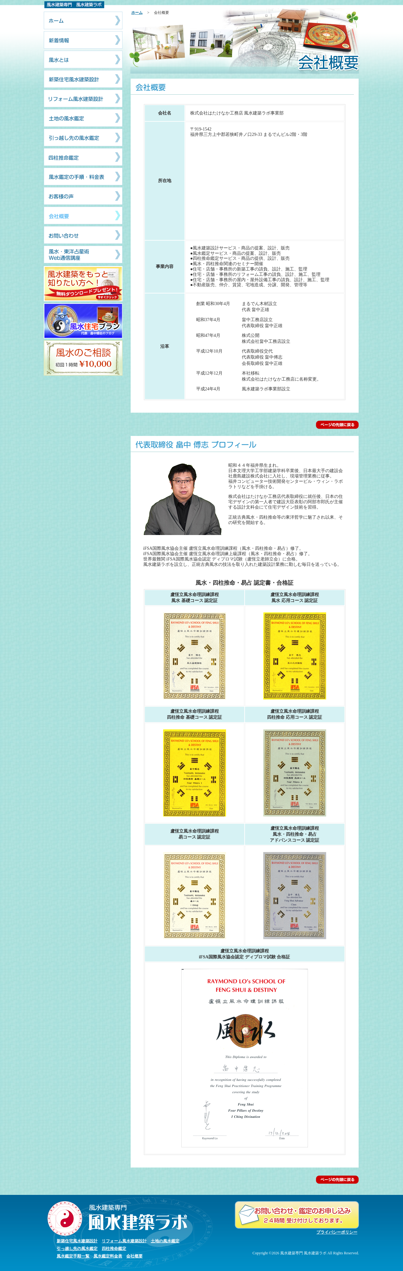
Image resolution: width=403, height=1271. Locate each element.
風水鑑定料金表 (108, 1256)
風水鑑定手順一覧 (73, 1256)
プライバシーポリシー (336, 1232)
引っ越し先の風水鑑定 (77, 1248)
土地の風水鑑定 (165, 1241)
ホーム (137, 12)
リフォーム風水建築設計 (124, 1241)
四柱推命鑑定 (114, 1248)
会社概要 (134, 1256)
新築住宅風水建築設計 (77, 1241)
